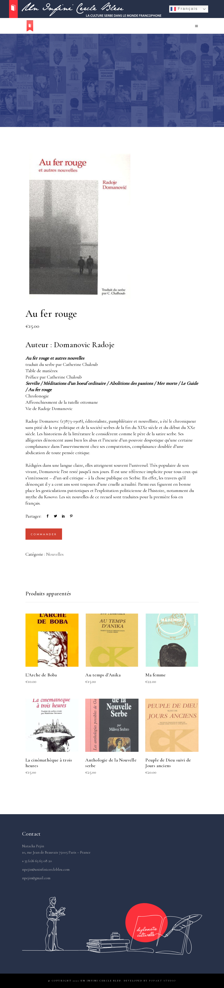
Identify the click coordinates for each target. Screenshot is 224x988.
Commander (44, 534)
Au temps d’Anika (102, 675)
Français (184, 9)
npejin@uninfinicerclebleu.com (45, 869)
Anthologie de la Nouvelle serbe (110, 762)
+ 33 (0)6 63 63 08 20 (37, 861)
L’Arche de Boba (41, 675)
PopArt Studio (162, 980)
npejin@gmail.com (36, 878)
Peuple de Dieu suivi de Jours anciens (168, 762)
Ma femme (155, 675)
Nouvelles (55, 554)
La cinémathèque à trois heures (48, 762)
